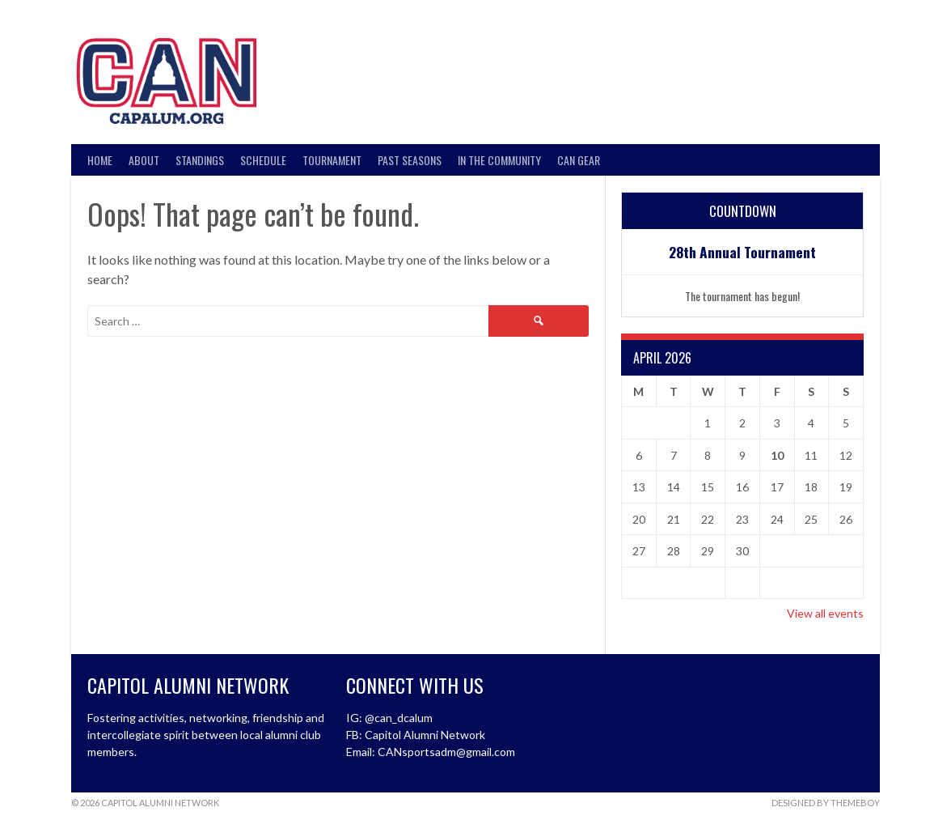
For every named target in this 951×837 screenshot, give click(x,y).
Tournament (331, 159)
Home (99, 159)
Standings (199, 159)
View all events (825, 613)
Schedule (263, 159)
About (144, 159)
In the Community (499, 159)
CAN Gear (578, 159)
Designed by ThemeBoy (825, 802)
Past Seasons (410, 159)
